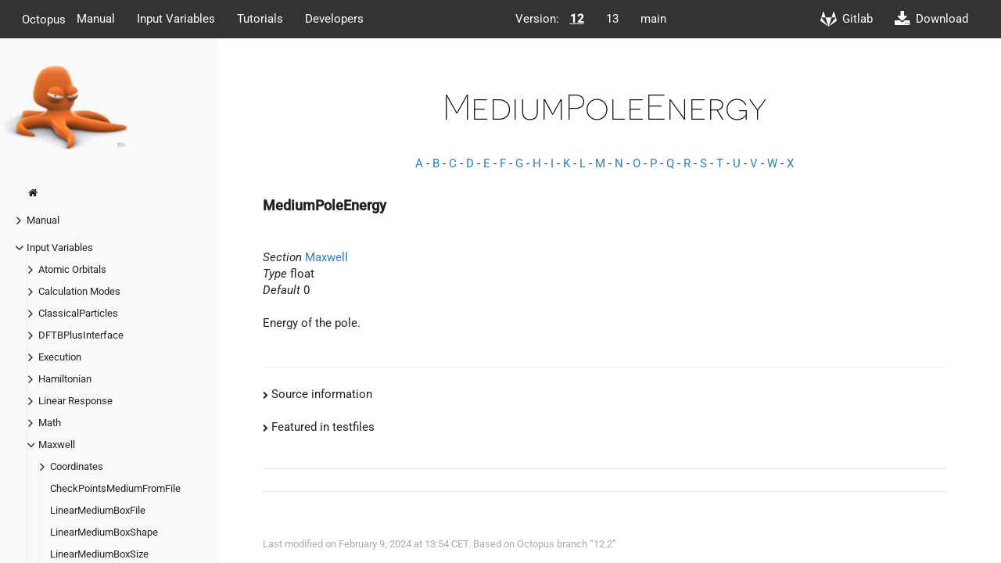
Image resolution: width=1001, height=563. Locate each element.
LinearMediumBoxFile (97, 510)
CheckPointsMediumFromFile (115, 488)
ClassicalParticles (78, 313)
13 (612, 19)
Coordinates (76, 466)
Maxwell (56, 444)
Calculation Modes (79, 291)
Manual (96, 19)
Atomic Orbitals (72, 269)
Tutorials (260, 19)
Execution (59, 357)
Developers (334, 19)
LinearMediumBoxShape (104, 532)
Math (49, 423)
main (653, 19)
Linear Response (75, 401)
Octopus (44, 19)
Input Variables (176, 19)
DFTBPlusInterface (81, 335)
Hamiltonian (64, 379)
